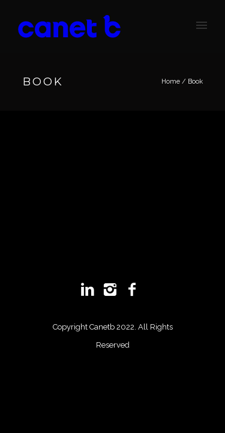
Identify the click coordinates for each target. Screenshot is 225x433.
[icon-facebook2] (135, 290)
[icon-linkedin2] (90, 290)
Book (195, 81)
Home (170, 81)
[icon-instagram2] (113, 290)
